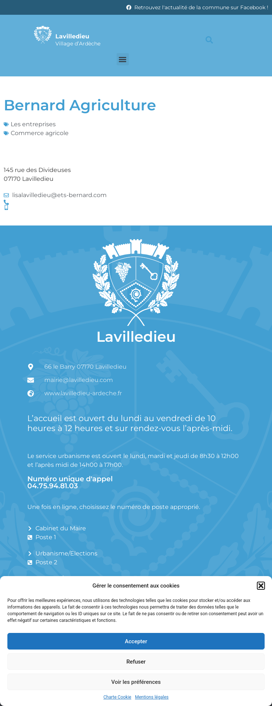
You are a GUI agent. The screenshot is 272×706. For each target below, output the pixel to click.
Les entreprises (33, 124)
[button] (261, 585)
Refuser (135, 661)
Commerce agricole (40, 133)
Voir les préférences (136, 682)
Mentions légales (152, 697)
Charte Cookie (117, 697)
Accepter (136, 641)
